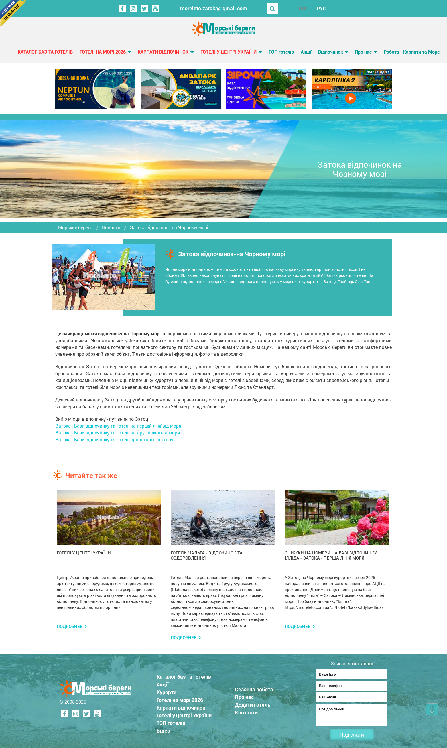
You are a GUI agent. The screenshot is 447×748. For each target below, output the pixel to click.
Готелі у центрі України (228, 52)
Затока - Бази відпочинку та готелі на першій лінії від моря (118, 426)
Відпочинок (330, 52)
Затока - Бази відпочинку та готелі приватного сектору (114, 439)
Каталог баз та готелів (45, 52)
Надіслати (352, 735)
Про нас (363, 52)
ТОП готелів (281, 52)
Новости (111, 227)
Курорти (166, 690)
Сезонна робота (254, 687)
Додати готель (252, 703)
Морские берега (75, 227)
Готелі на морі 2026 (103, 52)
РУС (321, 8)
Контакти (246, 710)
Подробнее (69, 626)
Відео (163, 728)
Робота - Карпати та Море (412, 52)
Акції (306, 52)
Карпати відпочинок (163, 52)
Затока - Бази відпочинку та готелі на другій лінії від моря (117, 433)
